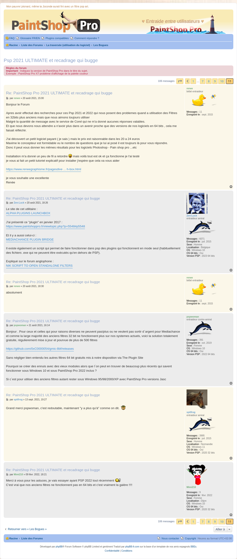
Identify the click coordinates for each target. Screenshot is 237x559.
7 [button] (202, 81)
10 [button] (222, 81)
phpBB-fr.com (132, 546)
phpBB (59, 546)
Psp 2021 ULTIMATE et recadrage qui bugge (51, 60)
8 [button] (208, 81)
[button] (179, 81)
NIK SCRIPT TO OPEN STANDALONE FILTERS (39, 265)
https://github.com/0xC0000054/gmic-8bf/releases (40, 348)
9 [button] (215, 81)
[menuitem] (10, 38)
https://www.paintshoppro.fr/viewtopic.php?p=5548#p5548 (45, 226)
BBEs (193, 546)
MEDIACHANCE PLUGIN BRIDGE (30, 239)
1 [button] (193, 81)
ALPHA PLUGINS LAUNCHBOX (28, 213)
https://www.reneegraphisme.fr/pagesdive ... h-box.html (43, 169)
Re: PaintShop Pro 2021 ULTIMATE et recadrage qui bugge (59, 93)
